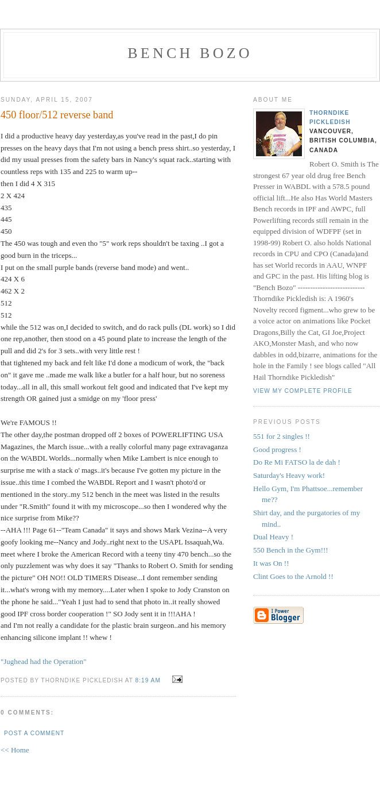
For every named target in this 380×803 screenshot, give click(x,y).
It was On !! (271, 563)
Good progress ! (277, 449)
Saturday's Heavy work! (289, 475)
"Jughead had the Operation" (44, 661)
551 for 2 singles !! (281, 436)
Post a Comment (34, 733)
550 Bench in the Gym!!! (290, 550)
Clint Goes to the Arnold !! (293, 576)
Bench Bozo (189, 53)
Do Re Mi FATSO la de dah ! (296, 462)
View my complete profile (302, 391)
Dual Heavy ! (273, 536)
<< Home (15, 750)
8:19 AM (148, 680)
